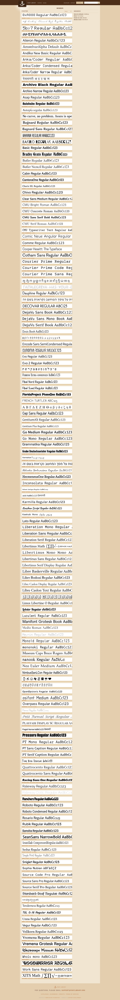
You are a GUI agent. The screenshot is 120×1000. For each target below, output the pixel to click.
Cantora (24, 182)
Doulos (24, 340)
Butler (24, 163)
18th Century (26, 24)
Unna (23, 921)
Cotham (24, 258)
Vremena (24, 940)
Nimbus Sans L (26, 675)
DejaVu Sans (25, 315)
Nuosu (24, 687)
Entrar (73, 2)
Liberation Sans (26, 536)
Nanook (24, 662)
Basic (23, 150)
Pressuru (24, 738)
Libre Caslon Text (27, 593)
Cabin (23, 176)
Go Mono (24, 441)
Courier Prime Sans (27, 277)
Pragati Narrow (26, 732)
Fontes (40, 2)
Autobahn (25, 106)
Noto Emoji (25, 681)
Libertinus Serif (26, 567)
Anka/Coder (25, 62)
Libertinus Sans (26, 561)
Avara (23, 119)
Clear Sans (25, 201)
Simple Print (25, 858)
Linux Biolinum (26, 599)
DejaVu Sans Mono (27, 321)
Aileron (24, 43)
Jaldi (23, 498)
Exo (23, 359)
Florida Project (26, 397)
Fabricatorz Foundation (52, 997)
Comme (24, 245)
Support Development (74, 997)
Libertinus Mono (26, 555)
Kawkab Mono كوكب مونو (28, 517)
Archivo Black (26, 87)
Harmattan (25, 460)
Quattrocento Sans (27, 776)
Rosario (24, 820)
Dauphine (24, 296)
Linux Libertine (26, 605)
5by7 (23, 30)
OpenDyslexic (26, 694)
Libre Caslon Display (28, 586)
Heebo (24, 466)
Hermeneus (25, 479)
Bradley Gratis (26, 157)
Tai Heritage (25, 902)
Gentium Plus (26, 428)
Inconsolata (25, 485)
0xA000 (24, 18)
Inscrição (67, 2)
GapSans (24, 416)
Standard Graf (26, 896)
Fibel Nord (25, 384)
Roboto (24, 807)
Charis (24, 188)
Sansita (24, 833)
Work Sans (25, 972)
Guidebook (54, 994)
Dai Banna (25, 283)
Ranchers (25, 801)
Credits (62, 994)
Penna (23, 713)
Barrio (24, 144)
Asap (23, 100)
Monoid (24, 643)
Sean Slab (25, 845)
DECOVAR (24, 308)
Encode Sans (25, 346)
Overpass (24, 706)
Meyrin (24, 637)
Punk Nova (25, 763)
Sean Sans (25, 839)
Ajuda (44, 2)
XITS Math (24, 978)
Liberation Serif (26, 542)
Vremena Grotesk (27, 946)
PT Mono (24, 744)
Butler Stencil (26, 169)
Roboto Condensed (27, 814)
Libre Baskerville (27, 574)
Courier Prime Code (27, 270)
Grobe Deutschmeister (28, 454)
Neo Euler (25, 668)
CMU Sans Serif (26, 220)
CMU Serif (25, 226)
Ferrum (24, 378)
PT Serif (24, 757)
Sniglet (24, 864)
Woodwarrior (26, 965)
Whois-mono (25, 959)
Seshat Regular (26, 852)
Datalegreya (25, 289)
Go (23, 435)
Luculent (24, 618)
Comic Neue (25, 239)
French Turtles (26, 403)
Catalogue (45, 994)
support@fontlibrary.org (73, 990)
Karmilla (24, 504)
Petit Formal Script (27, 719)
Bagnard (24, 125)
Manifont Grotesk (27, 624)
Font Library (61, 987)
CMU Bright (25, 207)
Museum (24, 656)
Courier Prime (26, 264)
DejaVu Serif (25, 327)
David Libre (25, 302)
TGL (23, 915)
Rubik (23, 826)
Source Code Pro (27, 877)
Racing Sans (25, 782)
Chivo (23, 195)
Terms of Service (72, 994)
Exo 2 (23, 365)
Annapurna (25, 81)
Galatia (24, 409)
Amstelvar (25, 49)
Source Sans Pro (27, 883)
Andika (24, 56)
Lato (23, 523)
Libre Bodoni (25, 580)
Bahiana (24, 138)
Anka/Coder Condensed (28, 68)
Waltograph (25, 953)
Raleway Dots (26, 795)
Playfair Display (26, 725)
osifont (24, 700)
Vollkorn (25, 934)
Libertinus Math (26, 548)
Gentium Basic (26, 422)
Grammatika (25, 447)
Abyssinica (25, 37)
